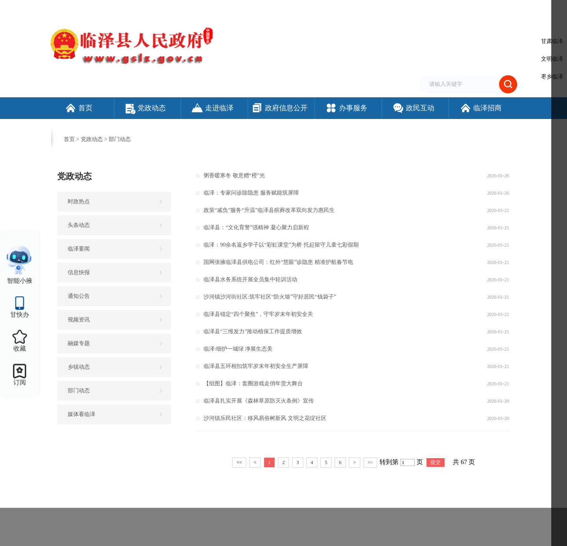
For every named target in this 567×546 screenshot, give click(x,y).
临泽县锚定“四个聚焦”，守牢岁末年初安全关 (258, 314)
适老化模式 (466, 9)
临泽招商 (481, 108)
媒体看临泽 (81, 414)
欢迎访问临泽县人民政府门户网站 (87, 9)
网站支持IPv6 (329, 9)
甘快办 (19, 314)
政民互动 (413, 108)
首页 (79, 108)
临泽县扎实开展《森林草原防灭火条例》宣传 (259, 401)
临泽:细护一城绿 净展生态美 (238, 349)
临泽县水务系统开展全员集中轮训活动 (250, 279)
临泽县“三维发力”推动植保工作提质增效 (253, 331)
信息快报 (79, 272)
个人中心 (505, 10)
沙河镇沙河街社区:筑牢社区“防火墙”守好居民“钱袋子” (270, 297)
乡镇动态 (79, 367)
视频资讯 (79, 320)
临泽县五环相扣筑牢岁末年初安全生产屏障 (256, 366)
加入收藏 (383, 9)
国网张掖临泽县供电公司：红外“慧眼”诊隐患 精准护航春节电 (278, 262)
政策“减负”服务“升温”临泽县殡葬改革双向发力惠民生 (269, 210)
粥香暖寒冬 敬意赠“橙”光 (234, 175)
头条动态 (79, 225)
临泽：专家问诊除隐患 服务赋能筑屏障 (251, 193)
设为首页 (358, 9)
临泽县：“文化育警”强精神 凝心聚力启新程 (256, 227)
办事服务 (346, 108)
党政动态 (146, 108)
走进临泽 (212, 108)
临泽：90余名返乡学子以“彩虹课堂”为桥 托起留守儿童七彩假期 (281, 245)
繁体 (404, 9)
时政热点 (79, 201)
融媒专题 (79, 343)
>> (370, 462)
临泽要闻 (79, 249)
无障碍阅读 (427, 9)
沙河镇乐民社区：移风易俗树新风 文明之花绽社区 (265, 418)
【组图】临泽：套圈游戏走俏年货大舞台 (253, 383)
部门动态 (120, 139)
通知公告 (79, 296)
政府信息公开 (279, 108)
